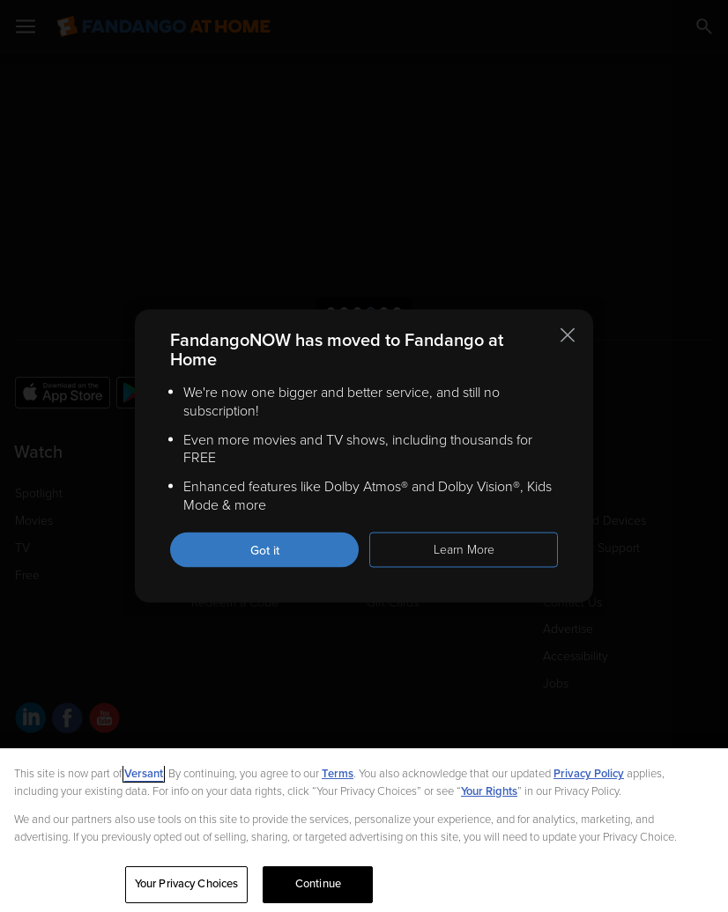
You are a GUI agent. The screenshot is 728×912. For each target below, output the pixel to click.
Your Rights (489, 791)
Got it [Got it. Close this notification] (264, 549)
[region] (364, 830)
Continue (318, 884)
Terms (337, 774)
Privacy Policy (588, 774)
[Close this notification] (567, 335)
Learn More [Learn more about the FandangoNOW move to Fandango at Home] (464, 548)
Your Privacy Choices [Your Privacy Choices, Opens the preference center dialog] (187, 884)
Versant (143, 774)
